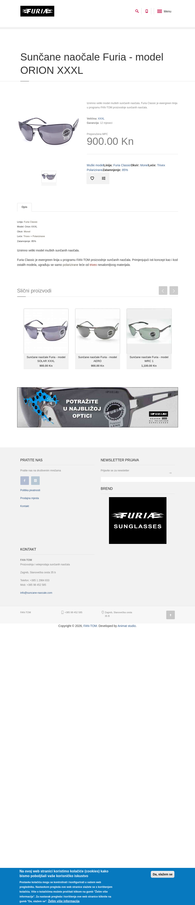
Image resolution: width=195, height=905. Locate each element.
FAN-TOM (90, 626)
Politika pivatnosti (30, 490)
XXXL (101, 118)
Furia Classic (122, 165)
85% (125, 170)
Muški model (95, 165)
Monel (144, 165)
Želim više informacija (63, 901)
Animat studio (127, 626)
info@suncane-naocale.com (36, 592)
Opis (24, 207)
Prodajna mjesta (29, 498)
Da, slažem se (162, 874)
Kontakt (24, 506)
